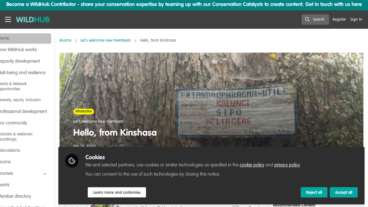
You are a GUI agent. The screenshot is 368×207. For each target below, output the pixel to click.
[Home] (30, 20)
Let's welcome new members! (124, 41)
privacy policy (305, 164)
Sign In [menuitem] (356, 20)
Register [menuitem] (339, 20)
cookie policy (270, 164)
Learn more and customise (135, 192)
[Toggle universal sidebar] (8, 20)
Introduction (102, 111)
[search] (315, 19)
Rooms (84, 41)
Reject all (314, 192)
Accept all (343, 192)
